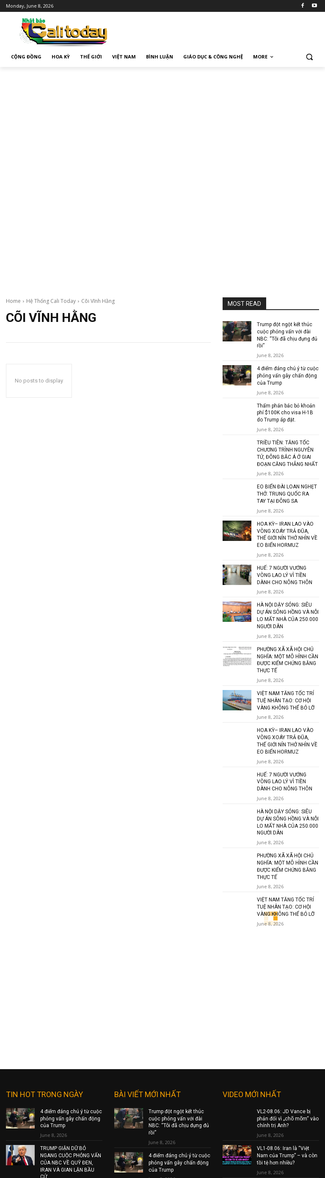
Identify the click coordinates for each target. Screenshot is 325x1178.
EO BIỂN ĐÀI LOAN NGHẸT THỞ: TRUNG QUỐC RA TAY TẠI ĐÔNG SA (287, 494)
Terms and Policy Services (256, 1097)
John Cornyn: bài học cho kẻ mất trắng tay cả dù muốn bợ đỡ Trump (286, 986)
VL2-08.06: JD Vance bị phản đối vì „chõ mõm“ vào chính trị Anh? (288, 912)
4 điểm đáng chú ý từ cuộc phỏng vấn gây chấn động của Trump (288, 376)
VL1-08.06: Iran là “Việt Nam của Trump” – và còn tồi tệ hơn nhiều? (287, 949)
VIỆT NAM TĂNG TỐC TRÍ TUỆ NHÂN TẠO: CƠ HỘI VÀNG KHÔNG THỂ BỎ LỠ (285, 700)
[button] (309, 57)
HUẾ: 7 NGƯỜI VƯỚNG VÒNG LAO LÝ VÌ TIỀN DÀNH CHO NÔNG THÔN (284, 575)
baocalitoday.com (138, 1069)
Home (13, 301)
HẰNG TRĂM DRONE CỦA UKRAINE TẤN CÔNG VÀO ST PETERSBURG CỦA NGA (71, 1000)
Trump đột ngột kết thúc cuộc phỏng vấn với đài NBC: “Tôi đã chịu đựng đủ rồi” (179, 915)
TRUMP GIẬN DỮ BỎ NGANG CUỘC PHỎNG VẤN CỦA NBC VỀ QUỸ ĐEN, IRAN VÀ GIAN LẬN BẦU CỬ (70, 956)
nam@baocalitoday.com (148, 1131)
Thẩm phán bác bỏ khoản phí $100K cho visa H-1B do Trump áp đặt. (286, 413)
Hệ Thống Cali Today (51, 301)
